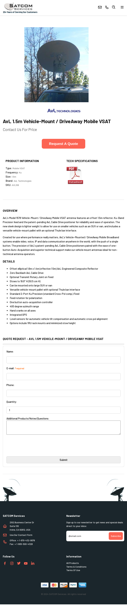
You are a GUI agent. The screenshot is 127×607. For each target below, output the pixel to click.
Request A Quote (63, 144)
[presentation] (32, 449)
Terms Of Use (73, 572)
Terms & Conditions (76, 569)
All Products (72, 565)
